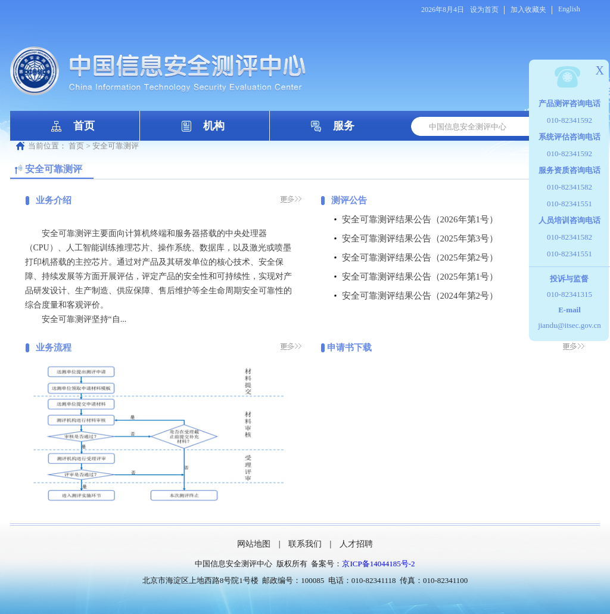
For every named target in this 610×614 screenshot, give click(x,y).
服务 (343, 126)
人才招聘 (356, 543)
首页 (84, 126)
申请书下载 (349, 347)
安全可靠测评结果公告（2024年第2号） (420, 295)
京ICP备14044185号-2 (378, 563)
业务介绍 (53, 200)
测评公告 (349, 200)
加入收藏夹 (528, 9)
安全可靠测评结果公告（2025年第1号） (420, 276)
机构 (214, 126)
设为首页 (484, 9)
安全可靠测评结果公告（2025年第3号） (420, 238)
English (569, 9)
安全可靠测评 (115, 145)
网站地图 (253, 543)
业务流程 (53, 347)
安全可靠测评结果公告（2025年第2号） (420, 257)
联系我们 (305, 543)
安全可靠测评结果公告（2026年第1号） (420, 219)
